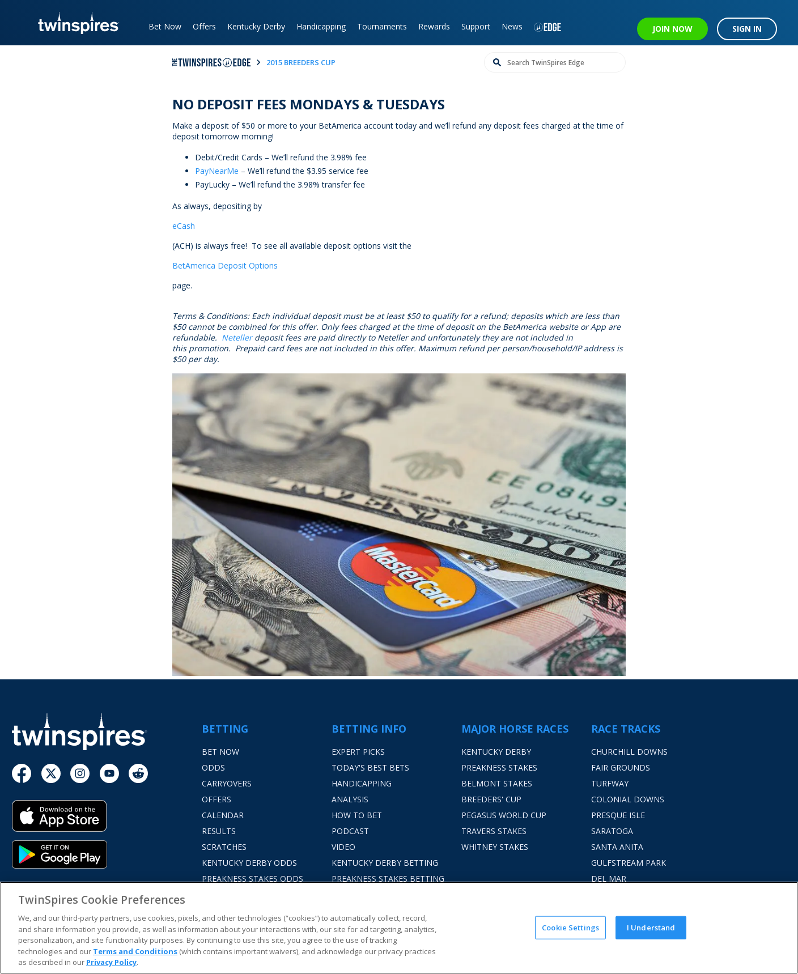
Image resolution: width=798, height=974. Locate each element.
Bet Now (164, 26)
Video (343, 846)
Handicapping (321, 26)
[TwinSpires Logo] (74, 22)
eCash (183, 225)
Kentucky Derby (256, 26)
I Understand (651, 927)
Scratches (224, 846)
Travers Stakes (494, 831)
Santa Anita (617, 846)
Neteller (237, 337)
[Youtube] (109, 773)
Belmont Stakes (496, 783)
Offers (204, 26)
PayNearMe (217, 170)
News (512, 26)
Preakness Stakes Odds (252, 878)
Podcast (350, 831)
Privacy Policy (111, 962)
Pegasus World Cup (503, 815)
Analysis (350, 799)
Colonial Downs (627, 799)
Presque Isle (618, 815)
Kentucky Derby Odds (249, 862)
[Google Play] (107, 854)
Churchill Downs (629, 751)
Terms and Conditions (135, 951)
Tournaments (382, 26)
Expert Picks (358, 751)
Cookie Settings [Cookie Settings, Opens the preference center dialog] (570, 927)
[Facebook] (21, 773)
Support (475, 26)
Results (219, 831)
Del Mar (608, 878)
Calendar (223, 815)
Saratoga (612, 831)
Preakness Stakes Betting (388, 878)
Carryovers (227, 783)
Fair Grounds (620, 767)
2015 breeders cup (301, 62)
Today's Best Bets (370, 767)
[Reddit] (138, 773)
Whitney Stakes (494, 846)
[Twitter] (51, 773)
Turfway (610, 783)
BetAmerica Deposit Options (225, 265)
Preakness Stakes (499, 767)
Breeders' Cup (491, 799)
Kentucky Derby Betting (385, 862)
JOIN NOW (672, 28)
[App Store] (107, 820)
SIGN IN (747, 28)
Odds (213, 767)
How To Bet (357, 815)
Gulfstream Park (628, 862)
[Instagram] (80, 773)
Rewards (434, 26)
